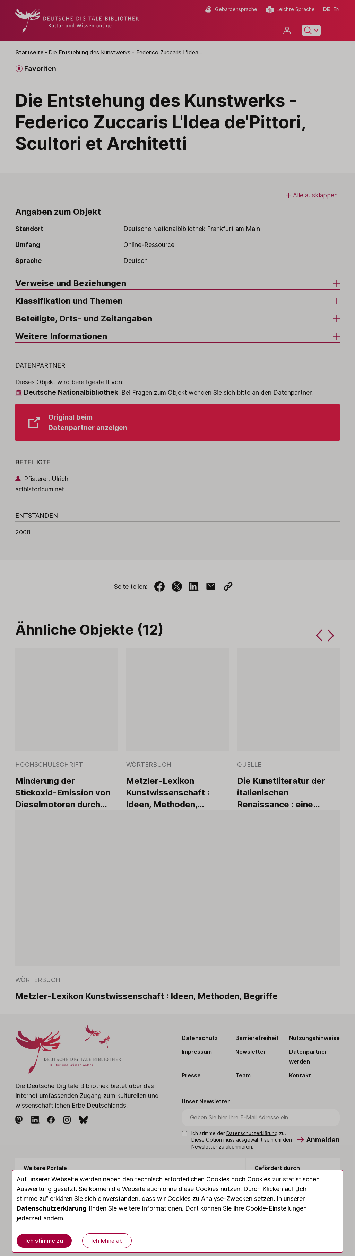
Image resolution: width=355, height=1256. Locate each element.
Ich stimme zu (44, 1240)
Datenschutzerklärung (52, 1208)
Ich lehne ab (107, 1240)
